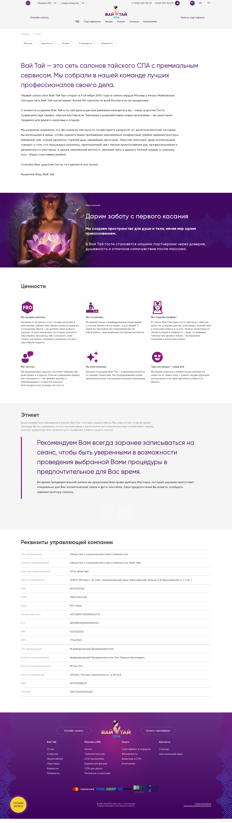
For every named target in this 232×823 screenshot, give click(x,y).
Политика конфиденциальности (197, 806)
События (52, 753)
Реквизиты (107, 43)
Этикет (66, 43)
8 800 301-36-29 (164, 3)
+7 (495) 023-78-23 (141, 3)
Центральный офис (171, 753)
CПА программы (94, 758)
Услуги (121, 21)
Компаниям (150, 21)
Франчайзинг (55, 758)
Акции (109, 21)
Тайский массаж (94, 753)
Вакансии (53, 768)
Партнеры (53, 763)
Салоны (134, 21)
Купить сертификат (193, 17)
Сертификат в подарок (136, 749)
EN (200, 3)
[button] (107, 512)
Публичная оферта (203, 804)
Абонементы (129, 753)
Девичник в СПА (131, 758)
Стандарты (85, 43)
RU (192, 3)
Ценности (46, 43)
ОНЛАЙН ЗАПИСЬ (18, 805)
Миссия (28, 43)
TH (208, 3)
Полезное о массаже (97, 773)
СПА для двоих (93, 768)
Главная (25, 34)
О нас (50, 749)
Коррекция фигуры (95, 763)
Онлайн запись (39, 17)
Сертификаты (92, 21)
